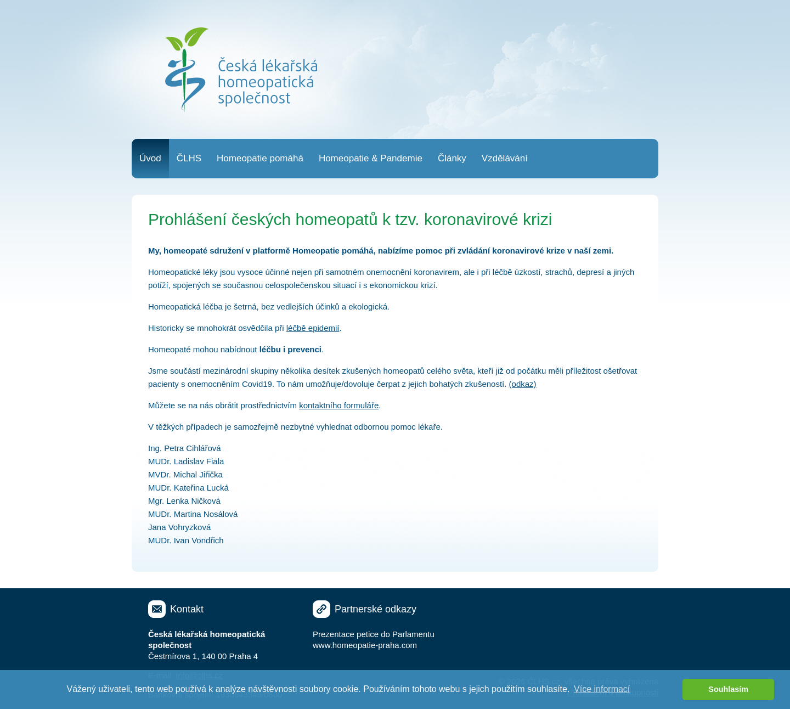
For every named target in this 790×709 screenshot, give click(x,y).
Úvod (150, 158)
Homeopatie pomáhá (260, 158)
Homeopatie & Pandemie (370, 158)
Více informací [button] (602, 689)
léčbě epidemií (313, 328)
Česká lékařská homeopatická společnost (241, 69)
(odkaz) (523, 384)
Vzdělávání (505, 158)
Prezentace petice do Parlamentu (374, 634)
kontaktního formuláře (339, 405)
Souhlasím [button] (728, 689)
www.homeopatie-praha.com (365, 645)
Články (452, 158)
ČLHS (189, 158)
